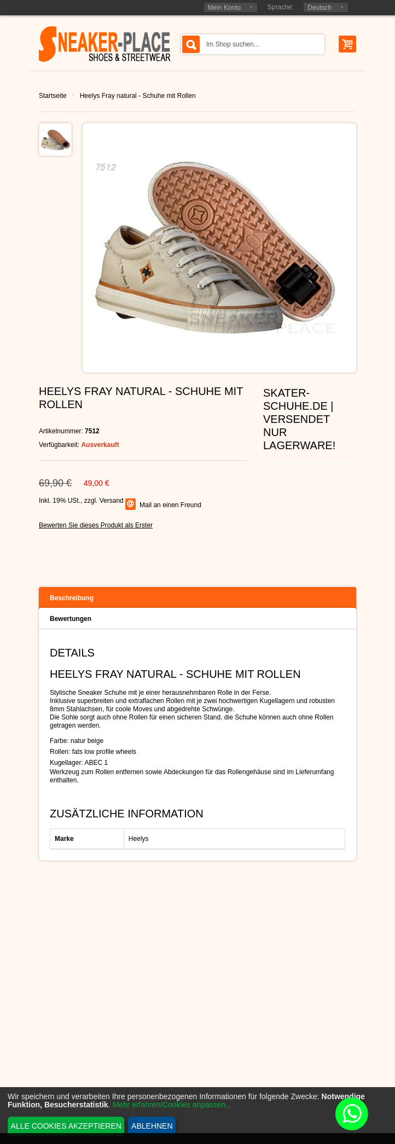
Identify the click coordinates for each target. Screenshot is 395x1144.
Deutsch (319, 7)
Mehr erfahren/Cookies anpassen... (172, 1104)
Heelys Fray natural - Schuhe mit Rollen (138, 96)
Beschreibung (72, 598)
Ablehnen (151, 1126)
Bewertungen (70, 619)
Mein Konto (224, 7)
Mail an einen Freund (170, 505)
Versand (112, 500)
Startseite (53, 96)
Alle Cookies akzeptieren (66, 1126)
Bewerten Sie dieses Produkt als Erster (96, 525)
